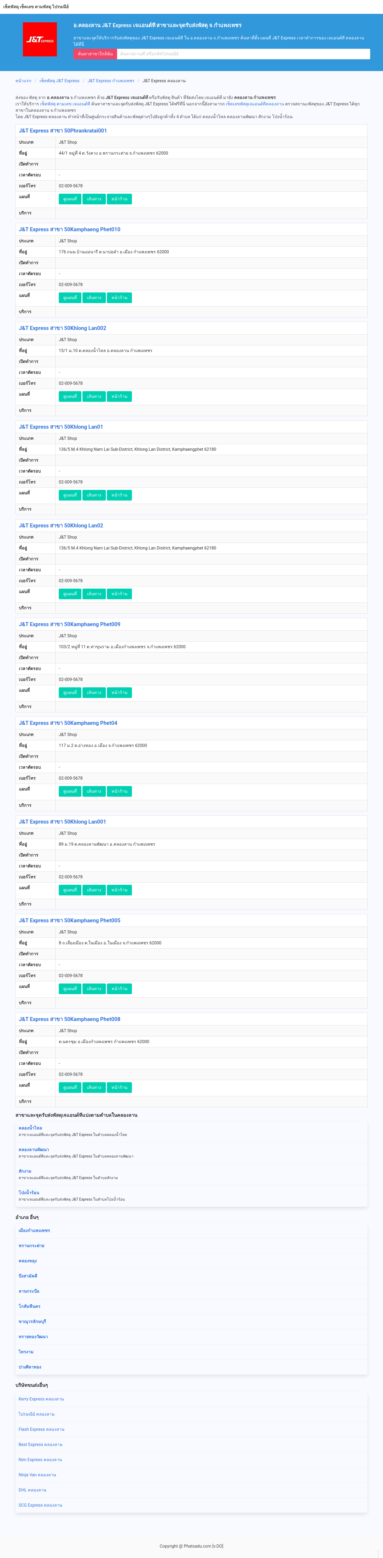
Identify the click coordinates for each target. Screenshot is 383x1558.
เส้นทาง (94, 198)
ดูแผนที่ (70, 198)
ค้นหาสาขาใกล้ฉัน (95, 53)
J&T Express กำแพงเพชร (111, 80)
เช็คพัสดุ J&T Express (60, 80)
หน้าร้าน (119, 198)
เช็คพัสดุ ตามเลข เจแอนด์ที (65, 103)
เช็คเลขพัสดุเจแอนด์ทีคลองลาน (255, 103)
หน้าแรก (23, 80)
